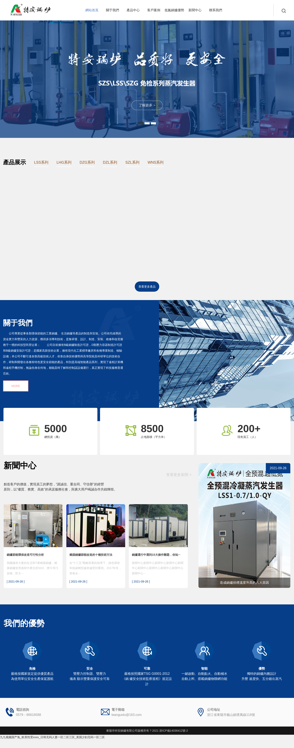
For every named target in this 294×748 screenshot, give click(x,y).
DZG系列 (87, 162)
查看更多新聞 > (179, 475)
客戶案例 (153, 10)
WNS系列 (156, 162)
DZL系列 (110, 162)
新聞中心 (195, 10)
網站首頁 (91, 10)
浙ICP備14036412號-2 (173, 730)
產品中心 (133, 10)
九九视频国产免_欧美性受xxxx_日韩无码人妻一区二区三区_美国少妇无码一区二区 (52, 737)
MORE (15, 386)
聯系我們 (215, 10)
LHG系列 (64, 162)
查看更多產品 (147, 286)
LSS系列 (41, 162)
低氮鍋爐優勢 (174, 10)
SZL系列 (132, 162)
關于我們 (112, 10)
